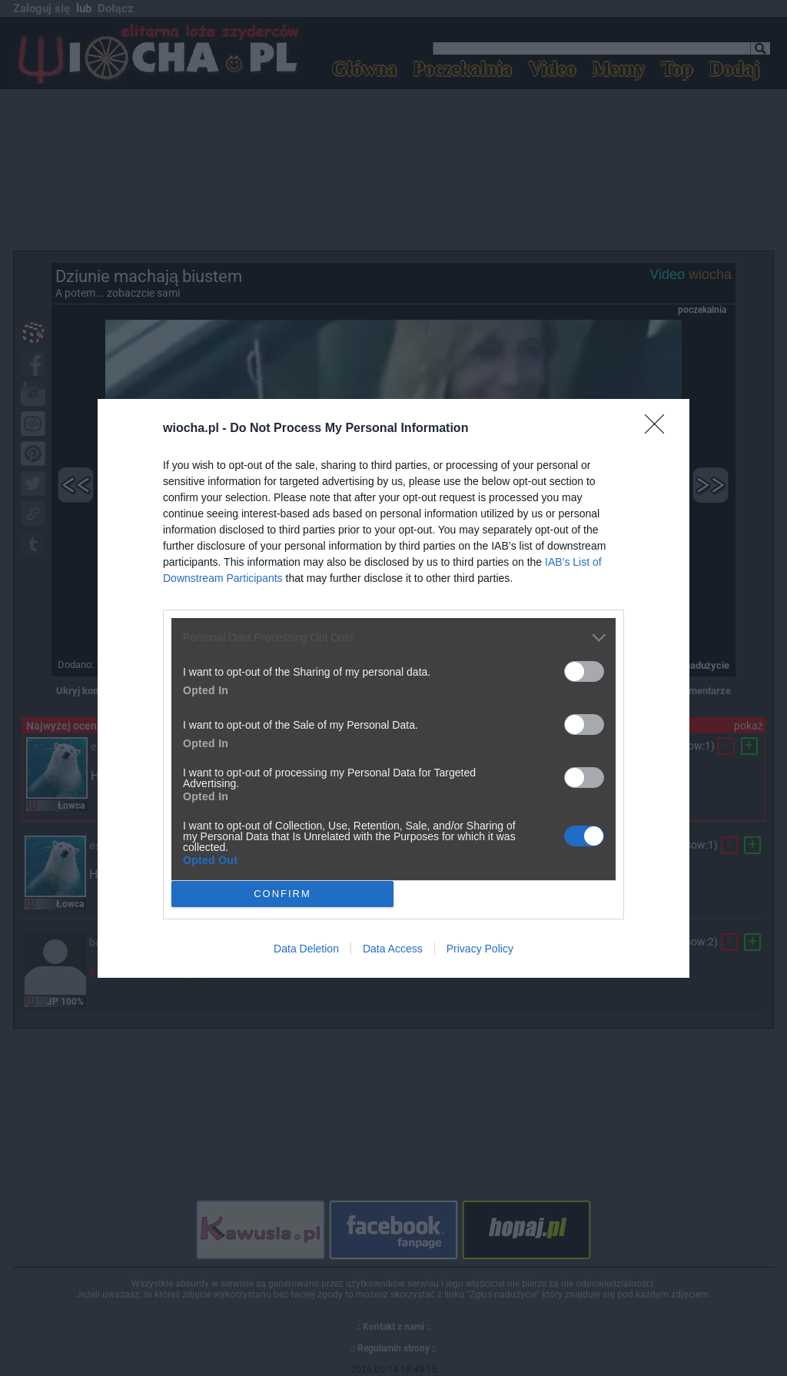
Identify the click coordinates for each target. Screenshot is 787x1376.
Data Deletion (306, 948)
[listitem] (393, 637)
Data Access (393, 948)
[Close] (659, 428)
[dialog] (393, 687)
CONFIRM (282, 893)
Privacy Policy (480, 948)
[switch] (584, 670)
